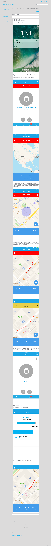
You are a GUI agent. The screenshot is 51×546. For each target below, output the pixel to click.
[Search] (42, 4)
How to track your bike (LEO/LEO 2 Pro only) (5, 16)
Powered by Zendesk (47, 545)
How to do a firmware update (6, 19)
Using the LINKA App (11, 4)
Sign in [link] (47, 1)
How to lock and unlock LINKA (6, 13)
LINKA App (7, 4)
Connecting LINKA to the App (6, 9)
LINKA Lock (4, 4)
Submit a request (43, 1)
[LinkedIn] (14, 521)
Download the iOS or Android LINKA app (17, 535)
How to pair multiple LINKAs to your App (6, 11)
